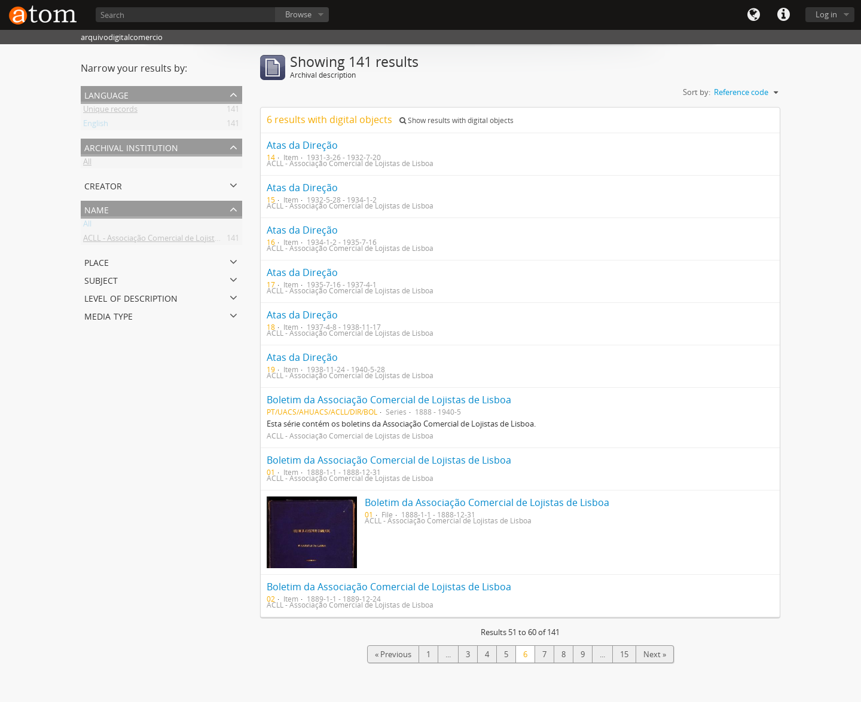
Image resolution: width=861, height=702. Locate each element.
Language (753, 15)
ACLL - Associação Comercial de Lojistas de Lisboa (170, 240)
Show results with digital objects (456, 120)
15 (624, 654)
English (95, 125)
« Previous (393, 654)
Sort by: (696, 92)
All (87, 163)
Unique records (110, 111)
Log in (826, 14)
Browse (298, 14)
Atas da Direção (302, 145)
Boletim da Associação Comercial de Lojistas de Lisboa (389, 399)
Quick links (783, 15)
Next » (654, 654)
